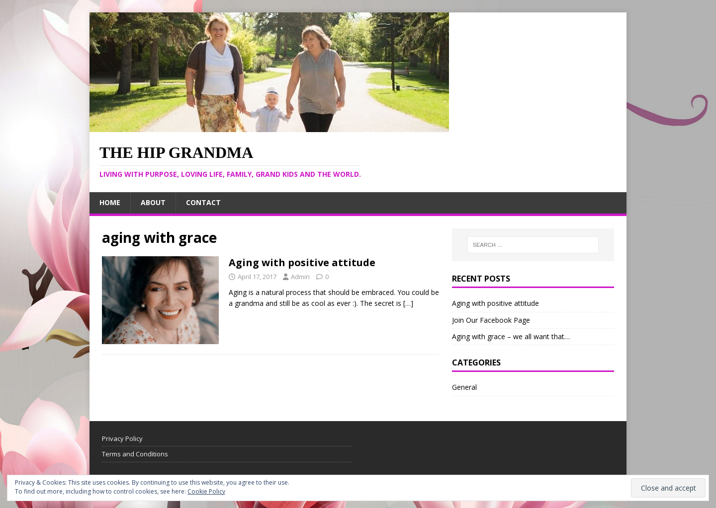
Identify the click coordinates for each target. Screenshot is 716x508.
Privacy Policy (122, 438)
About (153, 202)
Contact (203, 202)
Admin (300, 276)
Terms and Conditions (135, 453)
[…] (408, 303)
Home (109, 202)
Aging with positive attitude (302, 262)
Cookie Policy (206, 491)
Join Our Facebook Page (491, 320)
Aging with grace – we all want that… (511, 336)
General (464, 387)
